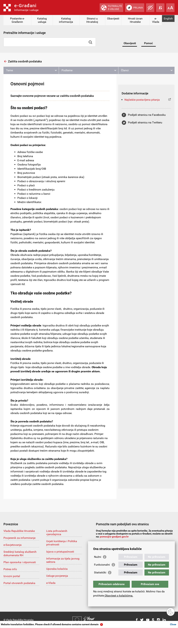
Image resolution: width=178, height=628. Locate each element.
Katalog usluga (42, 20)
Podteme (67, 70)
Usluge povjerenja (57, 575)
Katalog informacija (66, 20)
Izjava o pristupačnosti (60, 551)
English (168, 18)
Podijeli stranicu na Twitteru (145, 122)
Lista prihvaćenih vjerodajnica (56, 532)
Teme (9, 70)
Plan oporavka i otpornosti (19, 562)
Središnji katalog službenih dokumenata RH (20, 553)
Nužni (97, 556)
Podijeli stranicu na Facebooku (147, 114)
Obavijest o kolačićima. (118, 595)
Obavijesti (113, 18)
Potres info (10, 569)
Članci (125, 70)
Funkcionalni (102, 564)
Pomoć (148, 43)
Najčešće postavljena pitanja (142, 99)
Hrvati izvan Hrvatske (135, 20)
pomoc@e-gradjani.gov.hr (114, 536)
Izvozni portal (11, 576)
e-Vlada (155, 20)
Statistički (100, 572)
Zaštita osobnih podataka (25, 61)
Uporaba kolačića (57, 568)
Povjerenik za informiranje (19, 538)
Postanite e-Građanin (17, 20)
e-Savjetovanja (12, 544)
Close (173, 624)
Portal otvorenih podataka (19, 583)
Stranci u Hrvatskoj (92, 20)
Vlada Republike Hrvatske (19, 531)
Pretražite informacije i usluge (24, 33)
